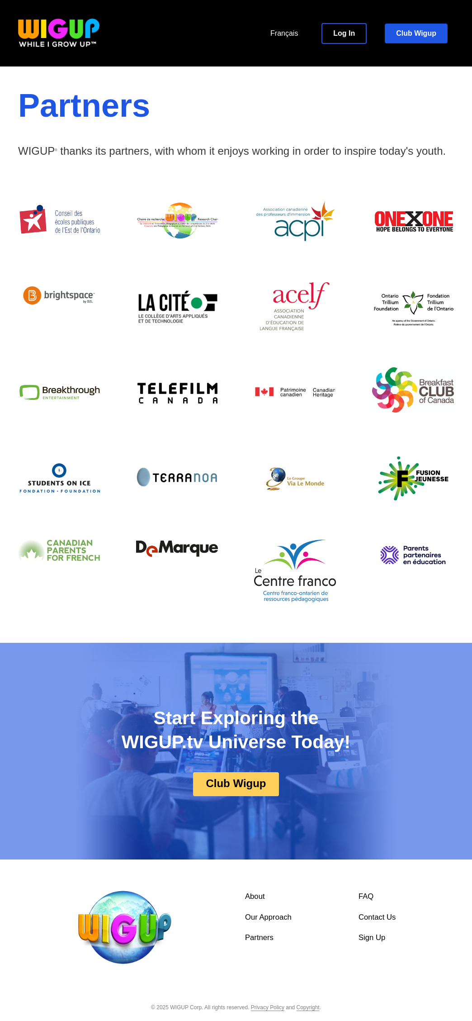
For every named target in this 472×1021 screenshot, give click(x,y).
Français (284, 33)
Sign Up (372, 938)
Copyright (308, 1007)
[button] (344, 33)
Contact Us (377, 917)
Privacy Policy (267, 1007)
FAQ (366, 896)
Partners (259, 938)
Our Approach (268, 917)
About (255, 896)
